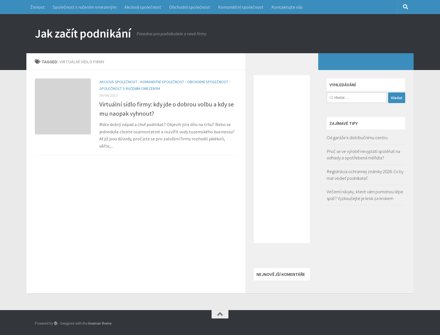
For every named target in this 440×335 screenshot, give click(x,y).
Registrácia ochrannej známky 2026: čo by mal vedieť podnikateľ (365, 174)
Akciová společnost (142, 7)
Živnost (37, 7)
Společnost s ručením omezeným (84, 7)
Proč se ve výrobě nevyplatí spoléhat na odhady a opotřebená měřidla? (363, 154)
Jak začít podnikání (83, 33)
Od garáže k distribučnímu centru (357, 137)
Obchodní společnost (189, 7)
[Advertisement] (282, 159)
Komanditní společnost (240, 7)
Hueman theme (99, 323)
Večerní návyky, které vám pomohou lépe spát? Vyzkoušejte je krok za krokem (365, 195)
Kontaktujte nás (287, 7)
